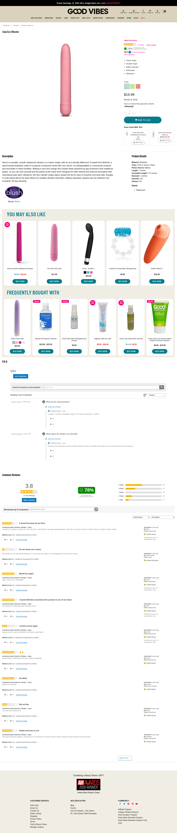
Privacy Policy (35, 819)
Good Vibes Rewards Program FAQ (132, 820)
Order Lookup (35, 813)
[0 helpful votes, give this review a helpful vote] (5, 540)
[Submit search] (161, 387)
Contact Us (34, 811)
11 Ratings (140, 45)
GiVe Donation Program (127, 815)
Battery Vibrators (27, 25)
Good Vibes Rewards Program (130, 817)
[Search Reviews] (64, 509)
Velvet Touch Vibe (17, 339)
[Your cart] (163, 11)
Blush (17, 201)
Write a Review (151, 45)
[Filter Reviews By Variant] (163, 517)
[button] (127, 86)
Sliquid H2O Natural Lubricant (45, 339)
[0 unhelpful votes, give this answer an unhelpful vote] (51, 424)
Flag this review (21, 540)
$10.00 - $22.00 (46, 344)
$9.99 (122, 274)
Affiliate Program (124, 809)
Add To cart (142, 120)
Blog (72, 805)
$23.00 (88, 276)
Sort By (145, 395)
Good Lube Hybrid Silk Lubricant (131, 339)
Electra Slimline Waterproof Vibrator (20, 269)
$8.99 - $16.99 (159, 345)
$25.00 (17, 346)
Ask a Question (129, 54)
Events (73, 808)
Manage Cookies (37, 827)
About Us (34, 808)
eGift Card (34, 805)
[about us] (150, 11)
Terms (32, 821)
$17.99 (54, 274)
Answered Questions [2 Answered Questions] (138, 52)
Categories (6, 25)
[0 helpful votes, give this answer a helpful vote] (51, 418)
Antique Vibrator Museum (128, 812)
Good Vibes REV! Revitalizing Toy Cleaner (74, 339)
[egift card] (123, 11)
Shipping (33, 816)
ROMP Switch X (157, 269)
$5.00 (74, 345)
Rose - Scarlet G (88, 269)
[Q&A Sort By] (157, 395)
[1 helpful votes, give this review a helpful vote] (5, 668)
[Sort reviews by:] (141, 517)
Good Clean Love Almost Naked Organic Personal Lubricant (159, 339)
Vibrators (16, 25)
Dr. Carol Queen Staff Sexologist (83, 813)
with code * (88, 3)
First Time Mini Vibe (54, 269)
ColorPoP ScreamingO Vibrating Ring (122, 269)
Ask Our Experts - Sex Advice (82, 811)
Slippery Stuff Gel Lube (102, 339)
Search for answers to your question (26, 387)
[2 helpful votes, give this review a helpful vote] (5, 695)
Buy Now (20, 281)
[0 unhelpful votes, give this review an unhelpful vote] (11, 540)
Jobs (120, 823)
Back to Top (125, 758)
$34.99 (157, 274)
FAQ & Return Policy (38, 824)
